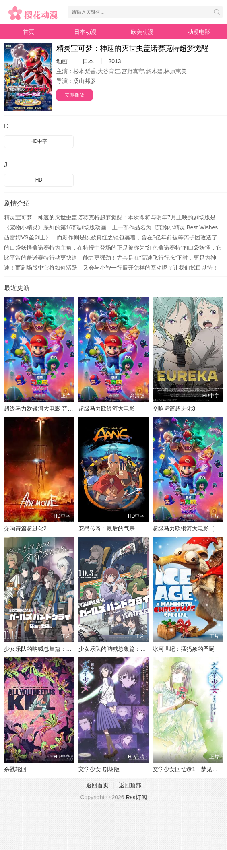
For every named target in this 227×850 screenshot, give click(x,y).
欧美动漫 (142, 32)
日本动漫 (85, 32)
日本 (88, 61)
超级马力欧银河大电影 (106, 408)
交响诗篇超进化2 (25, 528)
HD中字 (39, 141)
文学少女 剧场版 (99, 769)
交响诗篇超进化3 (174, 408)
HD (38, 180)
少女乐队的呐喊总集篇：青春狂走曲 (123, 649)
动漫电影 (199, 32)
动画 (62, 61)
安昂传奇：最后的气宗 (106, 528)
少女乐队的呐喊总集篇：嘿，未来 (46, 649)
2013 (114, 61)
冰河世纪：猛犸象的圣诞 (184, 649)
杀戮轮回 (15, 769)
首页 (28, 32)
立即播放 (74, 95)
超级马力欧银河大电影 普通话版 (44, 408)
